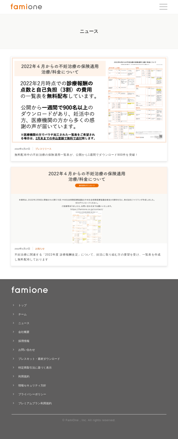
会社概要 (23, 332)
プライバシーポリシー (32, 394)
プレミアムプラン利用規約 (35, 403)
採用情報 (23, 341)
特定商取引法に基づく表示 (35, 367)
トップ (22, 305)
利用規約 (23, 376)
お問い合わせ (26, 349)
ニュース (23, 323)
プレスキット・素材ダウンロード (39, 358)
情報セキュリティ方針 (32, 385)
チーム (22, 314)
